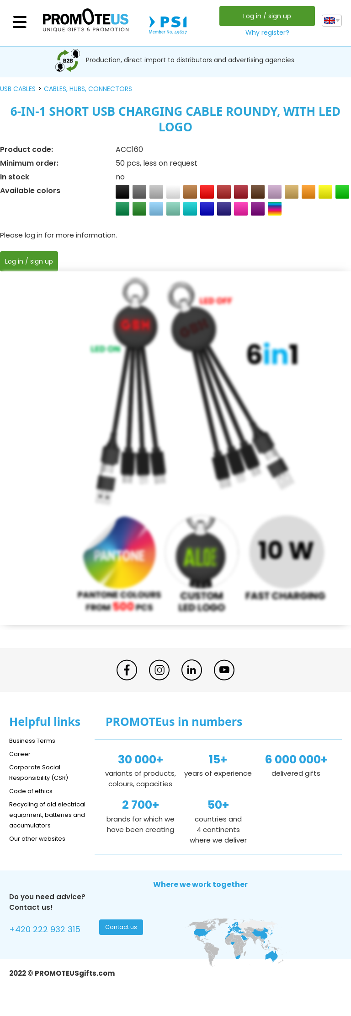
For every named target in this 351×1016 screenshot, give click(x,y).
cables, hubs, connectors (88, 88)
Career (21, 753)
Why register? (265, 32)
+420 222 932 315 (50, 941)
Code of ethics (34, 790)
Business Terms (35, 740)
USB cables (18, 88)
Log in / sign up (265, 16)
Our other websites (41, 849)
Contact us (122, 940)
